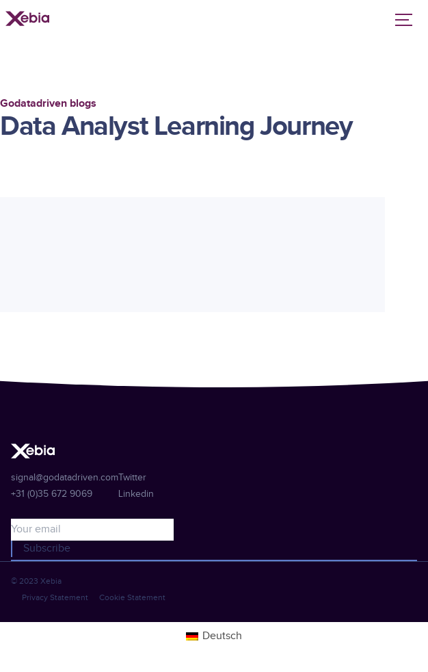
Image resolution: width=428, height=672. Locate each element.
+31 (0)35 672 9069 (51, 494)
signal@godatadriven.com (64, 477)
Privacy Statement (55, 597)
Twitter (132, 477)
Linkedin (136, 494)
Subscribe (46, 548)
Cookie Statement (132, 597)
